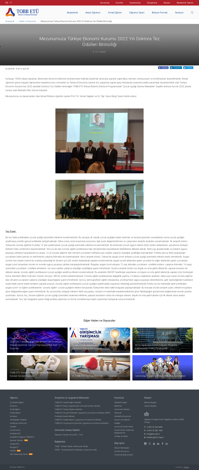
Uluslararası (135, 3)
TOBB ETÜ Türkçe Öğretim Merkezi (68, 409)
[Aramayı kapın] (192, 12)
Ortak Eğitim (115, 12)
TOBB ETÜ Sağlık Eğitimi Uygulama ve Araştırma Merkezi (78, 420)
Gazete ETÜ (14, 444)
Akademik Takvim (185, 3)
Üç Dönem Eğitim (17, 402)
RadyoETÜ (14, 447)
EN (7, 3)
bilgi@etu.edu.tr (153, 434)
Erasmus (13, 406)
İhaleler (117, 423)
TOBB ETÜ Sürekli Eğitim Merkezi (68, 402)
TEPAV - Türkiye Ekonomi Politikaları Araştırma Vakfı (76, 450)
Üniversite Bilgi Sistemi (123, 455)
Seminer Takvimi (16, 440)
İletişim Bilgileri (150, 402)
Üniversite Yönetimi (122, 409)
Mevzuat (117, 413)
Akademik (72, 12)
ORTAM (13, 451)
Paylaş (164, 68)
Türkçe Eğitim (15, 413)
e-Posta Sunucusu (121, 451)
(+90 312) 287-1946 (155, 430)
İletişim (179, 12)
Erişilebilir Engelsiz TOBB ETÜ (22, 437)
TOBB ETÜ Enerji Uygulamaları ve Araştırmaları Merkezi (77, 406)
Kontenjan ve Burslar (18, 423)
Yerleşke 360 (15, 433)
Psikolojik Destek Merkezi (65, 416)
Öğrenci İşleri (137, 12)
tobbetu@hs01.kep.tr (155, 437)
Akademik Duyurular (122, 416)
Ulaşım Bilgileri (150, 406)
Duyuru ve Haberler (122, 420)
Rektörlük (118, 406)
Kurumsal (104, 3)
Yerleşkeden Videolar (18, 420)
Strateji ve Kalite (121, 436)
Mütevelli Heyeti (120, 402)
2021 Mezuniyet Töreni (19, 454)
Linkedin (177, 68)
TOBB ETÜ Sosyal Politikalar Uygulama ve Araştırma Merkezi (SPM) (82, 413)
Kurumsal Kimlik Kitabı (123, 427)
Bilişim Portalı (160, 12)
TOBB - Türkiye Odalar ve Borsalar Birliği (71, 446)
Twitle (189, 68)
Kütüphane (152, 3)
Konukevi (13, 416)
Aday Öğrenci (92, 12)
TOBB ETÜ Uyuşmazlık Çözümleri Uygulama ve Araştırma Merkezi (82, 423)
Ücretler (119, 3)
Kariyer (167, 3)
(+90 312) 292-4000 (155, 427)
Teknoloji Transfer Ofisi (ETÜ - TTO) (69, 435)
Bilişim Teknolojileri (121, 448)
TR (10, 3)
